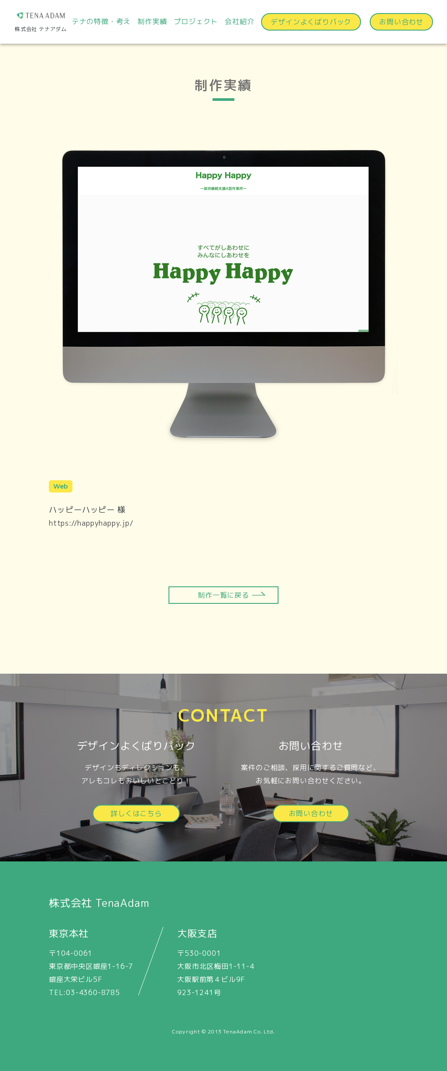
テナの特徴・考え (101, 21)
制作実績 (152, 21)
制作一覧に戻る (223, 595)
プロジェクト (196, 21)
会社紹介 (239, 21)
